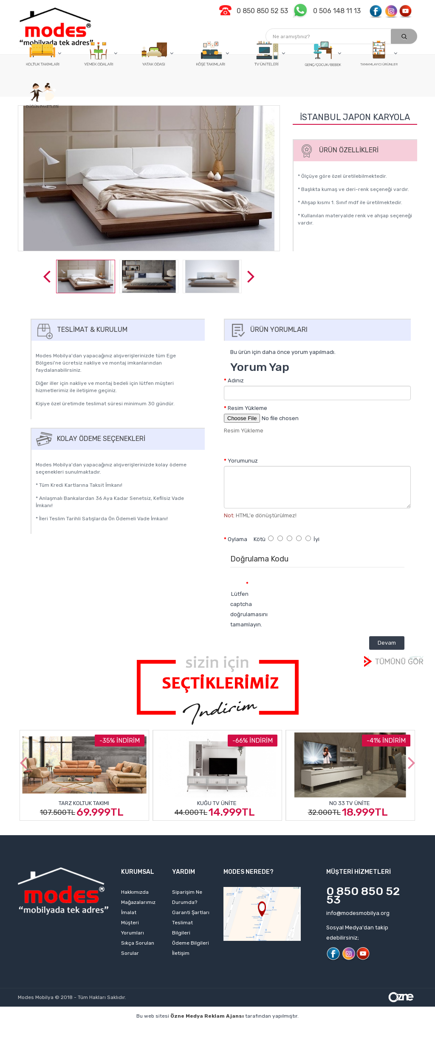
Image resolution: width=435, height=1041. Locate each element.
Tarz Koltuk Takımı (84, 803)
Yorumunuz (243, 460)
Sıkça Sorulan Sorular (137, 948)
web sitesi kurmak (191, 1037)
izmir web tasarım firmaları (351, 1029)
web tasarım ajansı (282, 1029)
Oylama (237, 539)
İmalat (128, 912)
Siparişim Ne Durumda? (187, 897)
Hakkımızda (135, 892)
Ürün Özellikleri (337, 150)
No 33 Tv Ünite (349, 803)
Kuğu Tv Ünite (217, 803)
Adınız (236, 380)
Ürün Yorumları (267, 329)
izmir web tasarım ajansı (216, 1029)
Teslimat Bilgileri (182, 928)
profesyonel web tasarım (52, 1029)
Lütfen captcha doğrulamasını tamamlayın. (242, 609)
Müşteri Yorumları (132, 928)
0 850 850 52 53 (363, 895)
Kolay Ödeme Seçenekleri (89, 439)
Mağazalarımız (138, 902)
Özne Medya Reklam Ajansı (207, 1016)
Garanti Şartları (190, 912)
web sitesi (162, 1029)
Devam (387, 643)
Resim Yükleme (247, 408)
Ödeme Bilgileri (190, 943)
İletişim (180, 953)
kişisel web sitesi (117, 1029)
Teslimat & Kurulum (80, 329)
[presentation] (325, 592)
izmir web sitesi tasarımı (256, 1037)
